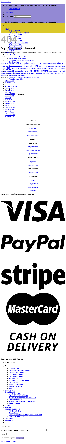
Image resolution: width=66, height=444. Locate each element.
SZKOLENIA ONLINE (12, 409)
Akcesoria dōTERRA (16, 378)
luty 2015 (8, 111)
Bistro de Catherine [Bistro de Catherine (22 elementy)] (29, 63)
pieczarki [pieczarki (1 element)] (55, 71)
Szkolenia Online (15, 411)
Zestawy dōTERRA (16, 382)
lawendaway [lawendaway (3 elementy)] (41, 68)
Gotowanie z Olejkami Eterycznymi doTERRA (24, 77)
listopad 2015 (9, 103)
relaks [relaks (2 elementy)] (32, 73)
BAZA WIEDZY (10, 390)
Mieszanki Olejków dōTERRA (19, 33)
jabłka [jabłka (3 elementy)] (46, 66)
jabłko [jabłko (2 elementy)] (50, 66)
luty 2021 (8, 84)
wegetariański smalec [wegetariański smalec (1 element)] (6, 75)
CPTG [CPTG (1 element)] (11, 66)
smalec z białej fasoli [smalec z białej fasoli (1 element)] (51, 73)
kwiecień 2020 (10, 94)
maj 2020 (8, 92)
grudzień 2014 (10, 115)
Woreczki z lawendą (16, 384)
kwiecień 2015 (10, 107)
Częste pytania (33, 147)
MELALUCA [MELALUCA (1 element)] (57, 68)
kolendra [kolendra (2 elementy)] (55, 66)
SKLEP (7, 29)
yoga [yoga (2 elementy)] (13, 75)
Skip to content (6, 2)
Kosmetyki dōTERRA (16, 372)
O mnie (7, 405)
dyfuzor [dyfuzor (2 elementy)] (41, 66)
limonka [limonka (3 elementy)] (51, 68)
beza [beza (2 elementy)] (2, 63)
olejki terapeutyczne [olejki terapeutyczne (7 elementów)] (38, 70)
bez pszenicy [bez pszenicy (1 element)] (13, 63)
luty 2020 (8, 98)
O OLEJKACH (10, 54)
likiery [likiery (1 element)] (47, 68)
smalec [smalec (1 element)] (43, 73)
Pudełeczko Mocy (15, 386)
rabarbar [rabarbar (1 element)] (27, 73)
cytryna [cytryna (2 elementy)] (25, 66)
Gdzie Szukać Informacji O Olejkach (22, 401)
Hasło (3, 434)
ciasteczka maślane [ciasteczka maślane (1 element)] (52, 63)
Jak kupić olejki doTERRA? (18, 58)
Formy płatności (33, 128)
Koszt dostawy (33, 131)
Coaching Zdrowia (15, 399)
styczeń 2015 (9, 113)
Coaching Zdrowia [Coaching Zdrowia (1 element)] (5, 66)
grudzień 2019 (10, 101)
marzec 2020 (9, 96)
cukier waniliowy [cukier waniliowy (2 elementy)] (18, 66)
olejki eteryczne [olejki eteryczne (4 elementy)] (22, 71)
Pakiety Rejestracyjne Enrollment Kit (21, 60)
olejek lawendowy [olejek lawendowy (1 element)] (5, 71)
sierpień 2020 (9, 88)
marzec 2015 (9, 109)
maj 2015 (8, 105)
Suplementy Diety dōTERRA (18, 43)
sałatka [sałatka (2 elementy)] (39, 73)
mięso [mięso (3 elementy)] (63, 68)
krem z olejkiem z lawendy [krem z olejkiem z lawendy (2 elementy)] (18, 68)
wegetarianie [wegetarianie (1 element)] (59, 73)
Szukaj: (11, 16)
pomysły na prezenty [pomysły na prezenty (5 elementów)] (16, 73)
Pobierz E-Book (14, 403)
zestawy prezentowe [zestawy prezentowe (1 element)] (20, 75)
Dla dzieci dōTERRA (16, 374)
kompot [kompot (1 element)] (59, 66)
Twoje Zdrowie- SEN (16, 79)
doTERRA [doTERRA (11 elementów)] (33, 66)
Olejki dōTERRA (14, 31)
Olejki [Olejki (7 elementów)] (12, 70)
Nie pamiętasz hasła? (8, 441)
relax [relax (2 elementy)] (35, 73)
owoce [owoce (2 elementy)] (50, 71)
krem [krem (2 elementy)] (8, 68)
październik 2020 (11, 86)
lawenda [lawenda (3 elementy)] (33, 68)
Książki (11, 51)
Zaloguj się (20, 438)
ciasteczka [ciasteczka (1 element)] (44, 63)
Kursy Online (13, 413)
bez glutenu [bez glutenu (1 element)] (7, 63)
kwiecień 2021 (10, 82)
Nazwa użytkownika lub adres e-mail (15, 430)
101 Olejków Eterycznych (18, 394)
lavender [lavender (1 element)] (28, 68)
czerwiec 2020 (10, 90)
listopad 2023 (9, 81)
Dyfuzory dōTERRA (16, 376)
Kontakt (33, 190)
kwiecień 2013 (10, 117)
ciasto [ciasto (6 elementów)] (60, 63)
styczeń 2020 (9, 100)
